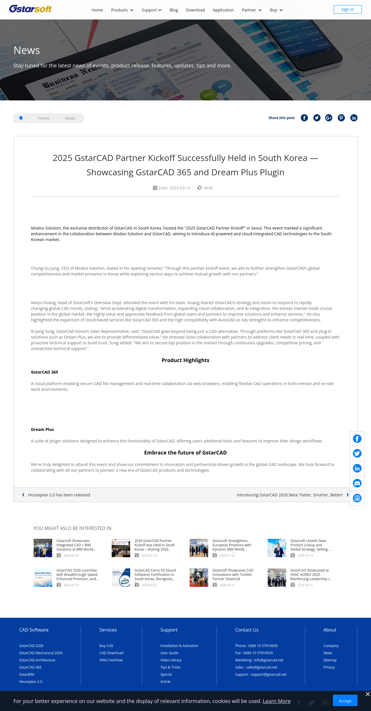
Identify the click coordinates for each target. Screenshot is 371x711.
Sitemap (330, 660)
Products (122, 10)
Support (152, 10)
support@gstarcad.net (268, 674)
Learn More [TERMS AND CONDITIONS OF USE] (277, 701)
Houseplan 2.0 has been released (59, 495)
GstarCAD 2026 (31, 645)
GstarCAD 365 (30, 667)
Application (223, 10)
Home (97, 10)
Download (195, 10)
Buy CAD (106, 645)
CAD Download (111, 652)
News (70, 118)
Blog (174, 10)
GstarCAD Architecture (37, 660)
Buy (276, 10)
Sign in (347, 9)
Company (331, 645)
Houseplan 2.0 (30, 681)
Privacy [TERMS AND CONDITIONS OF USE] (329, 667)
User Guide (169, 652)
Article (166, 681)
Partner (252, 10)
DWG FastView (111, 660)
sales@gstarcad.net (261, 667)
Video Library (171, 660)
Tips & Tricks (171, 667)
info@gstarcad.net (269, 660)
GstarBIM (26, 674)
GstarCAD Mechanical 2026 (41, 652)
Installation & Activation (179, 645)
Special (166, 674)
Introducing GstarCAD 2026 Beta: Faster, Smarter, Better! (290, 495)
